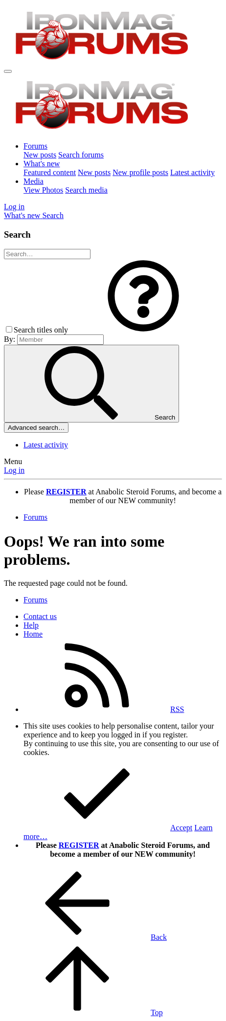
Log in (14, 470)
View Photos (43, 190)
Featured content (49, 172)
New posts (39, 155)
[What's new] (23, 215)
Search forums (81, 155)
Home (33, 634)
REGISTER (79, 845)
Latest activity (192, 172)
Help (31, 625)
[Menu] (8, 71)
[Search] (53, 215)
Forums (35, 146)
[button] (143, 330)
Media (33, 181)
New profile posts (140, 172)
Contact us (40, 616)
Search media (86, 190)
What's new (41, 163)
